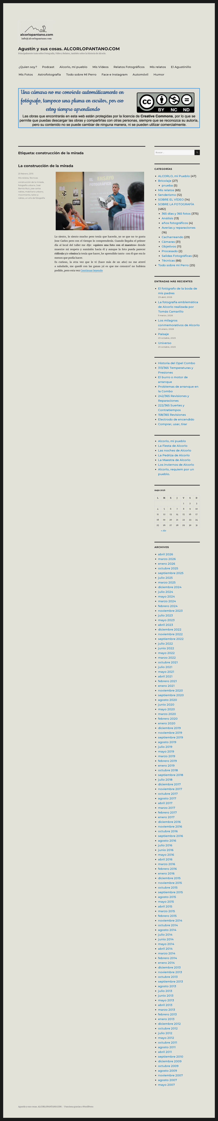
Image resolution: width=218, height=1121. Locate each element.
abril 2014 (165, 948)
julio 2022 (165, 643)
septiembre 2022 (171, 639)
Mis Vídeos (100, 67)
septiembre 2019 (170, 737)
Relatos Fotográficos (129, 67)
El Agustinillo (181, 67)
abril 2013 (165, 1005)
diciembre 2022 (169, 629)
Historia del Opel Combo (176, 363)
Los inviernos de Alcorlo (176, 464)
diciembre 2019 (169, 728)
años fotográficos (175, 223)
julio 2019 (165, 747)
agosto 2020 (167, 700)
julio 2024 (165, 592)
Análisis (167, 218)
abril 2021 (165, 676)
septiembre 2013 (170, 981)
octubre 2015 (168, 887)
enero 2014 (166, 963)
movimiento (24, 195)
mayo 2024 (166, 596)
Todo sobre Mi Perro (81, 74)
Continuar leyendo (92, 270)
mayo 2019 (166, 751)
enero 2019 (166, 765)
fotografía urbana (26, 185)
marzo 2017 (166, 808)
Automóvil (140, 74)
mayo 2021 (166, 671)
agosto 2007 (167, 1080)
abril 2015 (165, 906)
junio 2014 (166, 939)
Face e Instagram (115, 74)
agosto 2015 (167, 897)
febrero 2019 (167, 761)
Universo (164, 343)
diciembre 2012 (169, 1024)
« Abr (163, 530)
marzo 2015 (166, 911)
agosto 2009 (167, 1070)
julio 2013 (165, 991)
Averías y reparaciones (178, 227)
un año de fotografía (35, 198)
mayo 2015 (166, 901)
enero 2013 (166, 1019)
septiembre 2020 (171, 695)
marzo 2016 (166, 864)
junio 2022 (166, 648)
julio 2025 (165, 577)
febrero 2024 (168, 606)
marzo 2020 (167, 714)
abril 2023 (165, 625)
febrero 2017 (167, 812)
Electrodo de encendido (176, 419)
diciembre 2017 (169, 784)
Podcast (48, 67)
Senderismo (167, 195)
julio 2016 (165, 845)
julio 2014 (165, 934)
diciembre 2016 (169, 822)
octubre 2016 (168, 831)
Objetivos (169, 246)
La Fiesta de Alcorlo (172, 446)
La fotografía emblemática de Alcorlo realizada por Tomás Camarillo (178, 306)
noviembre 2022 (170, 634)
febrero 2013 (167, 1014)
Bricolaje (164, 181)
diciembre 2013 (169, 967)
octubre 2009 (168, 1066)
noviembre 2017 (170, 789)
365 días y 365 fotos (176, 213)
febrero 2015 (167, 916)
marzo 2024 (167, 601)
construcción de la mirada (31, 182)
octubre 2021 (168, 662)
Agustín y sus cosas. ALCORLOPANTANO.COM (69, 48)
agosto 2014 (167, 930)
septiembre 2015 (170, 892)
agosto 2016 (167, 840)
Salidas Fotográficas (177, 256)
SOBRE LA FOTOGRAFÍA (176, 204)
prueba (167, 185)
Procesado (170, 251)
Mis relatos (158, 67)
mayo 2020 (166, 709)
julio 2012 (165, 1033)
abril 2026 (165, 554)
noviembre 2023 (170, 610)
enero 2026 (166, 563)
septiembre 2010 (170, 1056)
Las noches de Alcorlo (174, 450)
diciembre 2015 (169, 878)
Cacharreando (172, 237)
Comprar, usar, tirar (172, 424)
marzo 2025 (167, 582)
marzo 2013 (166, 1009)
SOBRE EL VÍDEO (171, 199)
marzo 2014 (166, 953)
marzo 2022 (167, 657)
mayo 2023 (166, 620)
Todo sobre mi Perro (173, 265)
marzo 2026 (167, 559)
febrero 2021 (167, 681)
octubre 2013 (168, 977)
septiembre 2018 (170, 775)
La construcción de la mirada (45, 166)
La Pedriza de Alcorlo (174, 455)
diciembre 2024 (170, 587)
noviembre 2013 (170, 972)
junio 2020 (166, 704)
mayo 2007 (166, 1084)
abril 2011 (165, 1052)
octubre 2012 (168, 1028)
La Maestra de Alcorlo (174, 460)
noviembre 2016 (170, 826)
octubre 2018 (168, 770)
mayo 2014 (166, 944)
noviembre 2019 (170, 732)
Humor (159, 74)
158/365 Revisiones (172, 414)
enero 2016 (166, 873)
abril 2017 (165, 803)
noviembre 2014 (170, 920)
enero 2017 (166, 817)
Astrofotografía (49, 74)
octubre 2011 (167, 1042)
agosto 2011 (167, 1047)
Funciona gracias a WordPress (78, 1106)
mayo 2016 (166, 854)
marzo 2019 (166, 756)
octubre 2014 (168, 925)
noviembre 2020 (170, 690)
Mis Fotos (26, 74)
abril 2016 (165, 859)
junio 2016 (165, 850)
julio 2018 (165, 779)
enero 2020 (166, 723)
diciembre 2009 (170, 1061)
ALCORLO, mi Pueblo (174, 176)
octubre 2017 (168, 793)
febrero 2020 (168, 718)
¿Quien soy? (28, 67)
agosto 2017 (167, 798)
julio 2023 (165, 615)
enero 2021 (166, 686)
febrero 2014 (167, 958)
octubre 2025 (168, 568)
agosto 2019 (167, 742)
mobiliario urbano (34, 191)
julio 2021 (165, 667)
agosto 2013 (167, 986)
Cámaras (168, 242)
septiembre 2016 (170, 836)
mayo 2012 (166, 1038)
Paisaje (163, 334)
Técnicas (34, 178)
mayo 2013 (166, 1000)
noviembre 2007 (170, 1075)
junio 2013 (165, 995)
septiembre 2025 (170, 573)
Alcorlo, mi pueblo (73, 67)
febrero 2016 (167, 869)
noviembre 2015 (170, 883)
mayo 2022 (166, 653)
